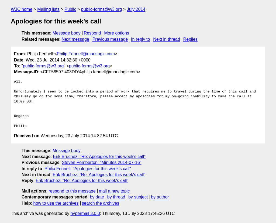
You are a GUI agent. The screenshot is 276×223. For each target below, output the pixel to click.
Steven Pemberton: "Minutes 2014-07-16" (101, 162)
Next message (75, 39)
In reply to (140, 39)
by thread (116, 197)
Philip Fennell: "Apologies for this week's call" (87, 168)
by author (160, 197)
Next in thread (166, 39)
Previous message (110, 39)
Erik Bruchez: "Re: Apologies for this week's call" (99, 156)
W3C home (21, 9)
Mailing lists (48, 9)
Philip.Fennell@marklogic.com (86, 54)
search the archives (100, 203)
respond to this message (72, 191)
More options (116, 33)
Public (70, 9)
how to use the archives (56, 203)
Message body (67, 33)
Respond (92, 33)
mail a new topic (114, 191)
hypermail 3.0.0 (85, 213)
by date (97, 197)
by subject (138, 197)
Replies (190, 39)
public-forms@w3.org (101, 9)
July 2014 (136, 9)
